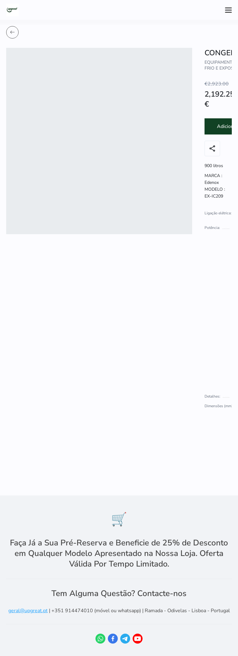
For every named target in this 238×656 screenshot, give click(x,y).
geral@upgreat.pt (28, 610)
